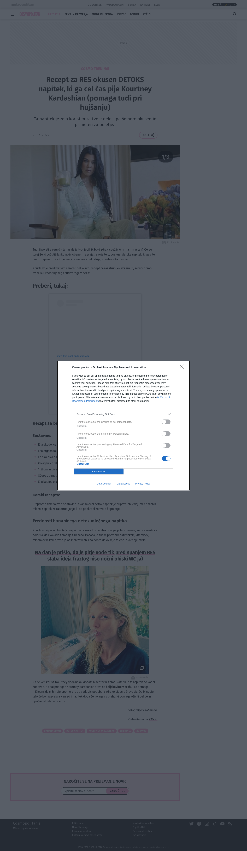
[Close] (183, 367)
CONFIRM (98, 471)
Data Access (123, 483)
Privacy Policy (142, 483)
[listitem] (123, 414)
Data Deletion (104, 483)
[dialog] (123, 425)
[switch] (166, 421)
